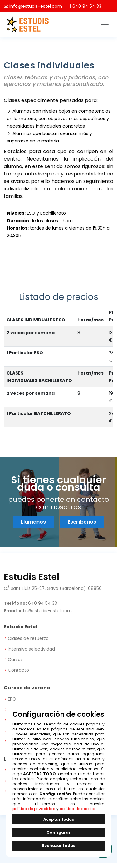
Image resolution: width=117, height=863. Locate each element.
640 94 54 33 (86, 6)
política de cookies (78, 808)
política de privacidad (34, 808)
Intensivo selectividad (31, 649)
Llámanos (33, 521)
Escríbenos (82, 521)
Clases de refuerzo (28, 638)
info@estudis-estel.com (35, 6)
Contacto (18, 670)
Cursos (15, 659)
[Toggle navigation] (104, 24)
